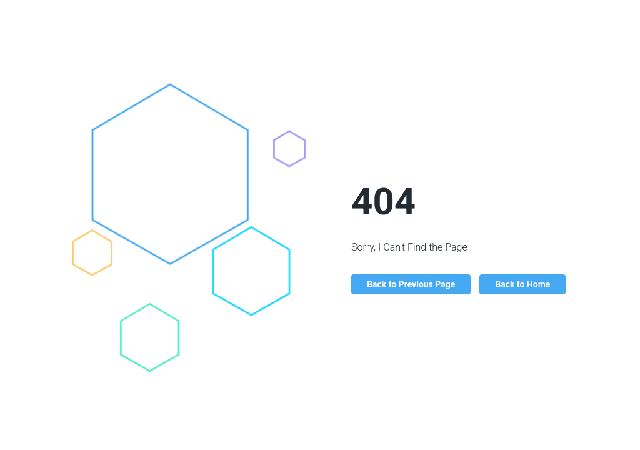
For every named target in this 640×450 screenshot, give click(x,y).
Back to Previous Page (411, 284)
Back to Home (522, 284)
